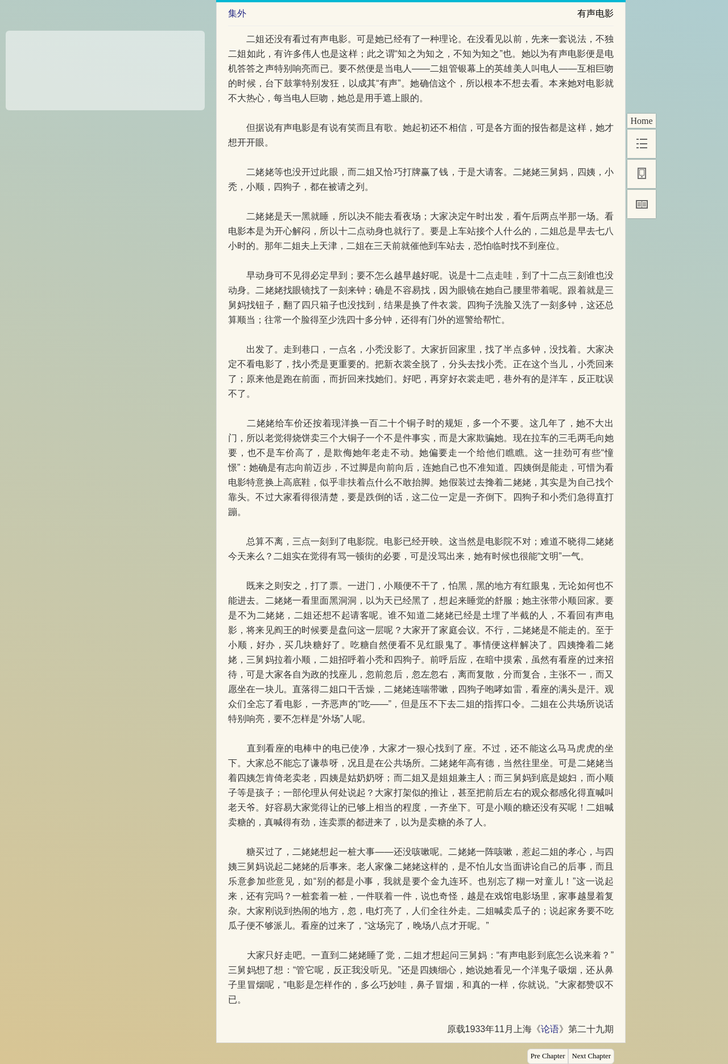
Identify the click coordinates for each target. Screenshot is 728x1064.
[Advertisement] (105, 66)
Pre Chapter (548, 1056)
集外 (237, 13)
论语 (550, 1029)
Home (641, 121)
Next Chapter (591, 1056)
